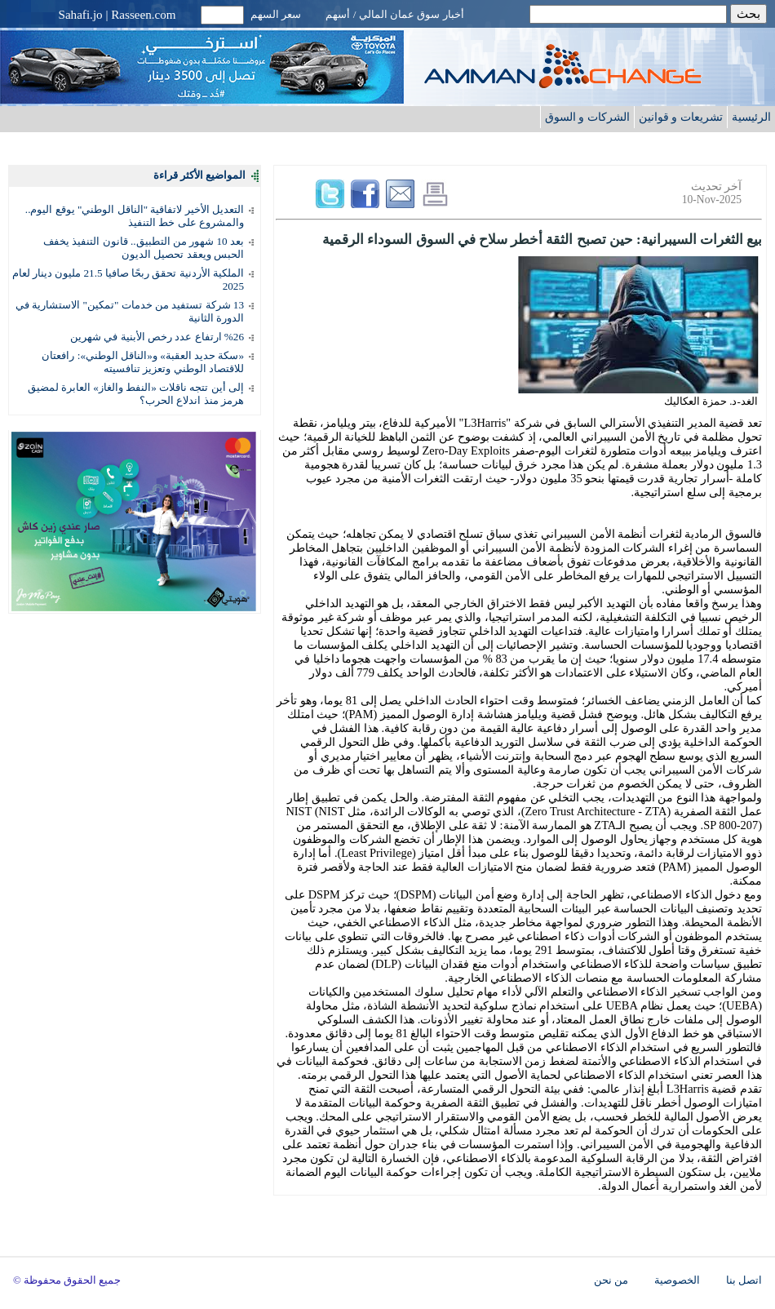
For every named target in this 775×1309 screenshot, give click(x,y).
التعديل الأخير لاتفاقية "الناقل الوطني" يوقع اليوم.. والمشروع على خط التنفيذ (134, 216)
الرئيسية (751, 116)
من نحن (611, 1280)
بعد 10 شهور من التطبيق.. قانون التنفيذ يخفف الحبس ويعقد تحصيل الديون (143, 247)
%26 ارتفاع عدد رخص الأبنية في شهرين (157, 337)
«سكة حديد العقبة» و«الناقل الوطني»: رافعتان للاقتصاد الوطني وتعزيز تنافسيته (143, 362)
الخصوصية (677, 1280)
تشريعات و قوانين (681, 116)
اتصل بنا (744, 1280)
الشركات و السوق (587, 116)
